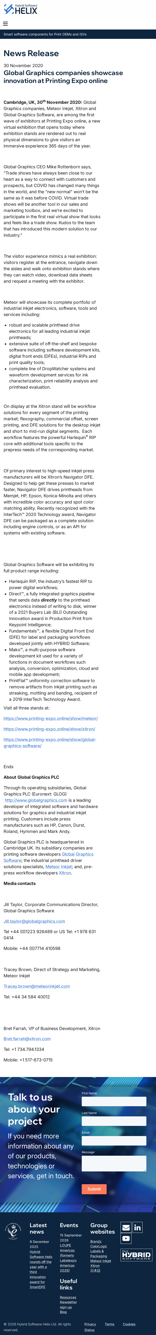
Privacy (90, 1324)
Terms (109, 1324)
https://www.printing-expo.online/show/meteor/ (51, 718)
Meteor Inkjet (59, 866)
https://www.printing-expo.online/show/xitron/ (49, 729)
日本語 (95, 1270)
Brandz (96, 1241)
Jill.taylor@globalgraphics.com (34, 921)
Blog (63, 1312)
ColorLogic (98, 1246)
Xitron (65, 872)
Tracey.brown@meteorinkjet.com (37, 986)
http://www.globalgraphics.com (36, 800)
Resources (68, 1297)
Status (89, 1330)
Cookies (129, 1324)
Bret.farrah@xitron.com (27, 1038)
